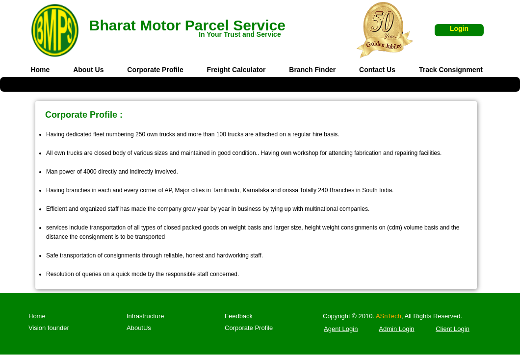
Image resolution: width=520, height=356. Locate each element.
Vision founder (48, 327)
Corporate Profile (249, 327)
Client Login (452, 328)
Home (37, 316)
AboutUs (139, 327)
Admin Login (396, 328)
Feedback (239, 316)
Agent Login (341, 328)
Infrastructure (145, 316)
